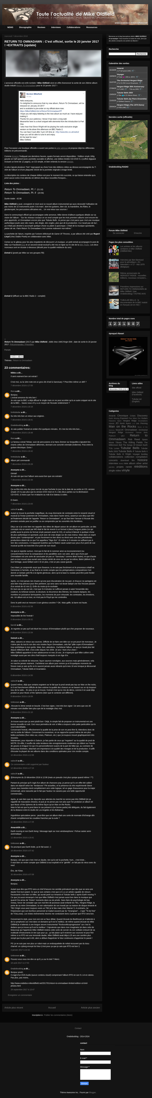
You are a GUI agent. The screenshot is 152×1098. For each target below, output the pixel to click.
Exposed (124, 418)
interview (113, 463)
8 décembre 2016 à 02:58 (22, 606)
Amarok (112, 416)
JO (117, 423)
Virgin (128, 454)
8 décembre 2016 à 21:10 (22, 712)
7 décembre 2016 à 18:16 (22, 407)
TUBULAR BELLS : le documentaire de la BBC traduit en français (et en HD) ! (133, 302)
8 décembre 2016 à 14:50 (22, 675)
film (133, 460)
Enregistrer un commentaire (20, 995)
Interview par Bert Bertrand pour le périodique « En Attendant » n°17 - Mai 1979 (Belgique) (132, 263)
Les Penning (142, 423)
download (125, 460)
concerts (113, 460)
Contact (78, 1028)
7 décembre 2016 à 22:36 (22, 480)
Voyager (136, 454)
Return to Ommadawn (22, 360)
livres (121, 464)
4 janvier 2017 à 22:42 (20, 950)
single (112, 470)
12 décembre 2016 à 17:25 (22, 822)
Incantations (143, 421)
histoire (143, 460)
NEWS (10, 27)
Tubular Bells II (141, 451)
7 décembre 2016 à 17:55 (22, 385)
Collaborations (73, 27)
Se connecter (118, 233)
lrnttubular (15, 412)
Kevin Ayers (125, 423)
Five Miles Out (134, 418)
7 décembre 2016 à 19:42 (22, 451)
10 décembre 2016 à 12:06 (22, 755)
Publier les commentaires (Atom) (58, 1015)
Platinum (112, 436)
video (118, 470)
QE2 (122, 436)
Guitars (144, 418)
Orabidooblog (17, 425)
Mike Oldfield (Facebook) (137, 393)
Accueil (52, 1007)
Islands (111, 423)
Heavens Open (115, 421)
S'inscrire (138, 233)
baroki (14, 625)
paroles (111, 467)
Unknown (15, 702)
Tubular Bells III (116, 454)
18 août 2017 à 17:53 (20, 963)
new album (129, 463)
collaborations (116, 457)
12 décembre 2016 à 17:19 (22, 768)
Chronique (122, 415)
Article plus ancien (90, 1007)
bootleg (144, 454)
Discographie (25, 27)
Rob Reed (134, 439)
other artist (142, 463)
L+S (133, 423)
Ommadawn (131, 429)
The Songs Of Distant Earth (135, 445)
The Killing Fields (133, 442)
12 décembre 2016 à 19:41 (22, 837)
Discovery (142, 415)
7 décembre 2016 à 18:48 (22, 433)
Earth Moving (114, 418)
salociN (14, 509)
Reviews (41, 27)
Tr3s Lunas (114, 448)
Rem (13, 391)
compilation (142, 457)
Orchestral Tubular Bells (136, 432)
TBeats (118, 442)
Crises (133, 416)
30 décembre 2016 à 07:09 (22, 874)
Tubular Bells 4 (126, 451)
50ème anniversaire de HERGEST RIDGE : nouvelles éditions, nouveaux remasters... (133, 275)
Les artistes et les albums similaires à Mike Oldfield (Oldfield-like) (131, 248)
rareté (129, 467)
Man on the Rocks (122, 426)
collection (129, 457)
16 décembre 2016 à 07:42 (22, 851)
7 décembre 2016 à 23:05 (22, 504)
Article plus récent (13, 1007)
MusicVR (120, 430)
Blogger (92, 1092)
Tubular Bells (130, 448)
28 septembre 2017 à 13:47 (22, 989)
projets (120, 467)
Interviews (56, 27)
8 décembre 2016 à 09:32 (22, 619)
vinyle (126, 470)
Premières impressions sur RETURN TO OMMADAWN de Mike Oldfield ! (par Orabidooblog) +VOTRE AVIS (133, 290)
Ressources (91, 27)
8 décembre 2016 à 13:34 (22, 632)
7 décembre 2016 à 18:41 (22, 420)
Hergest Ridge (130, 421)
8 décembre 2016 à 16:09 (22, 696)
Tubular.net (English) (137, 400)
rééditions (141, 466)
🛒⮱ (134, 71)
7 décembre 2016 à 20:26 (22, 464)
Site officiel (136, 388)
